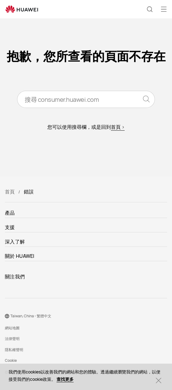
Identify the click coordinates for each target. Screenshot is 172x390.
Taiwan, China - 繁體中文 (30, 316)
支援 (10, 227)
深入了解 (15, 242)
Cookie (11, 360)
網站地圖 (12, 328)
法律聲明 (12, 338)
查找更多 (65, 379)
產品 (10, 213)
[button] (149, 9)
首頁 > (118, 127)
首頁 (10, 191)
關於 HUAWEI (20, 256)
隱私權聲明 (14, 349)
